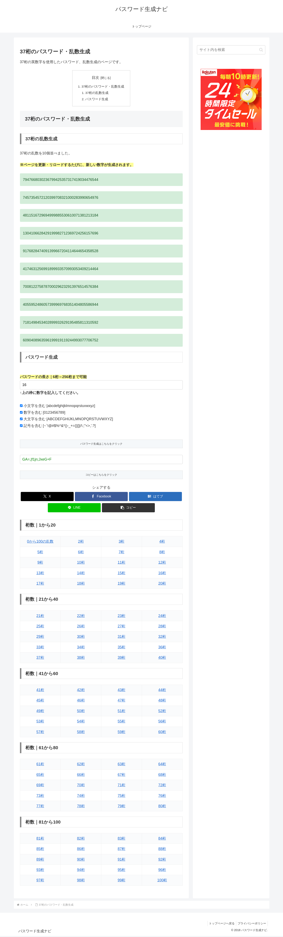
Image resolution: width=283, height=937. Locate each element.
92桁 (162, 860)
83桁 (121, 839)
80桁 (162, 807)
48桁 (162, 701)
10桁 (81, 563)
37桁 (40, 659)
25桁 (40, 627)
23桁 (121, 617)
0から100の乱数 (40, 542)
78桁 (81, 807)
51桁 (121, 712)
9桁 (40, 563)
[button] (128, 508)
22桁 (81, 617)
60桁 (162, 733)
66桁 (81, 775)
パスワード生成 (96, 100)
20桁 (162, 584)
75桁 (121, 796)
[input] (231, 49)
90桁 (81, 860)
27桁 (121, 627)
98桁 (81, 881)
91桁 (121, 860)
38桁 (81, 659)
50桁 (81, 712)
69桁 (40, 786)
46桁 (81, 701)
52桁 (162, 712)
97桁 (40, 881)
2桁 (81, 542)
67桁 (121, 775)
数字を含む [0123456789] (44, 413)
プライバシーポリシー (251, 924)
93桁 (40, 871)
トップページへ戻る (220, 924)
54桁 (81, 722)
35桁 (121, 648)
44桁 (162, 691)
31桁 (121, 638)
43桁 (121, 691)
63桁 (121, 765)
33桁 (40, 648)
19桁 (121, 584)
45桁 (40, 701)
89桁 (40, 860)
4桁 (162, 542)
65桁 (40, 775)
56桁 (162, 722)
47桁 (121, 701)
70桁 (81, 786)
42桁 (81, 691)
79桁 (121, 807)
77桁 (40, 807)
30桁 (81, 638)
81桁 (40, 839)
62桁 (81, 765)
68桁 (162, 775)
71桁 (121, 786)
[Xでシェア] (47, 497)
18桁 (81, 584)
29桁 (40, 638)
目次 (95, 78)
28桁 (162, 627)
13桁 (40, 574)
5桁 (40, 553)
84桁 (162, 839)
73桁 (40, 796)
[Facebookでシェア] (101, 497)
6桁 (81, 553)
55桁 (121, 722)
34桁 (81, 648)
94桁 (81, 871)
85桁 (40, 850)
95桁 (121, 871)
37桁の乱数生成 (97, 93)
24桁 (162, 617)
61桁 (40, 765)
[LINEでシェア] (74, 508)
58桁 (81, 733)
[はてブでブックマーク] (155, 497)
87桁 (121, 850)
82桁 (81, 839)
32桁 (162, 638)
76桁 (162, 796)
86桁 (81, 850)
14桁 (81, 574)
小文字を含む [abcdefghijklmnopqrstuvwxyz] (59, 407)
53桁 (40, 722)
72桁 (162, 786)
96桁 (162, 871)
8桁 (162, 553)
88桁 (162, 850)
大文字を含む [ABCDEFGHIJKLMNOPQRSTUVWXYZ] (68, 420)
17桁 (40, 584)
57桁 (40, 733)
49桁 (40, 712)
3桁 (121, 542)
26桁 (81, 627)
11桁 (121, 563)
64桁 (162, 765)
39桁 (121, 659)
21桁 (40, 617)
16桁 (162, 574)
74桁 (81, 796)
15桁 (121, 574)
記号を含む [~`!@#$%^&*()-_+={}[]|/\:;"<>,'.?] (60, 427)
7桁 (121, 553)
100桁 (162, 881)
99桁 (121, 881)
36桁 (162, 648)
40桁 (162, 659)
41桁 (40, 691)
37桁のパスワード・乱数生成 (103, 87)
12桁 (162, 563)
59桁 (121, 733)
